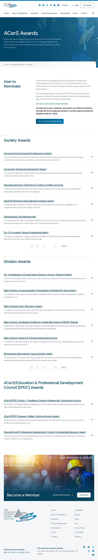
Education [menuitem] (34, 13)
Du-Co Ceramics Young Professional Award (26, 232)
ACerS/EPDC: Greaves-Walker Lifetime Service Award (31, 416)
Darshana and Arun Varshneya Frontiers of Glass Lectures (33, 185)
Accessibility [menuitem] (79, 532)
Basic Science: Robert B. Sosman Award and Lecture (30, 337)
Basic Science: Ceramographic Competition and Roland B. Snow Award (40, 290)
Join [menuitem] (76, 524)
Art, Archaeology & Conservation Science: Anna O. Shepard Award (38, 274)
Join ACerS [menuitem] (87, 5)
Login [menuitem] (76, 519)
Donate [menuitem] (65, 5)
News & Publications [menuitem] (20, 13)
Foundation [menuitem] (78, 510)
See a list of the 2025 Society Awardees (52, 103)
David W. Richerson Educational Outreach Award (29, 200)
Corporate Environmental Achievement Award (27, 153)
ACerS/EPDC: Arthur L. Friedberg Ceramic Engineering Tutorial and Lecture (42, 400)
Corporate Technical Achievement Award (25, 169)
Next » (64, 246)
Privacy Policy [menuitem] (79, 528)
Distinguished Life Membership (20, 216)
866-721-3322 (9, 552)
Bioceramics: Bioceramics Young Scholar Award (28, 353)
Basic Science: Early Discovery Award (23, 306)
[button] (93, 13)
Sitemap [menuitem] (77, 537)
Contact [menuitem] (84, 13)
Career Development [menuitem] (49, 13)
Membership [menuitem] (65, 13)
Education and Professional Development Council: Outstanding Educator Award (45, 432)
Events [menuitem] (6, 13)
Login (76, 5)
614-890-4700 (24, 552)
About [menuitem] (75, 13)
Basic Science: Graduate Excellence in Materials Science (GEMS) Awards (41, 322)
